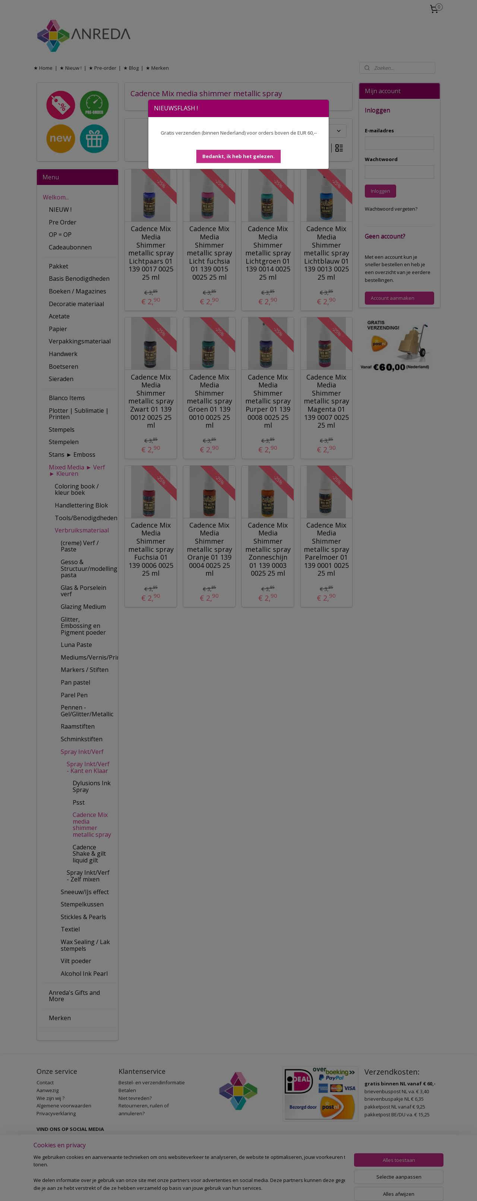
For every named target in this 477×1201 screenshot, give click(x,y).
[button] (238, 156)
